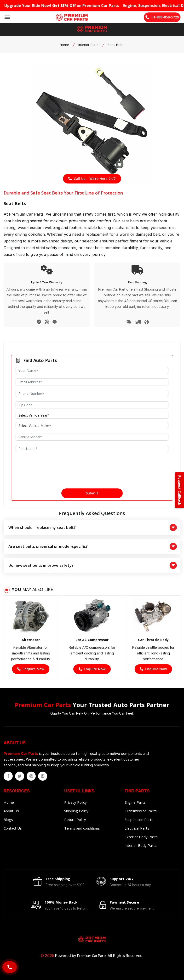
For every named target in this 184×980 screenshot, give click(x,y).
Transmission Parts (141, 810)
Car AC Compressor (92, 639)
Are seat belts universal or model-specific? (92, 546)
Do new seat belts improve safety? (92, 565)
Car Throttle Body (153, 639)
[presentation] (92, 473)
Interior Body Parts (141, 845)
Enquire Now (30, 669)
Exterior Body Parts (141, 836)
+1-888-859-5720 (162, 17)
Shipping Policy (76, 810)
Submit (92, 493)
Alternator (31, 639)
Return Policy (75, 819)
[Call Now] (9, 967)
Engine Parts (135, 802)
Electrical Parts (137, 828)
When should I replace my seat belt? (92, 527)
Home (64, 44)
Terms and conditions (82, 828)
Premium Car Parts (92, 956)
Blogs (8, 819)
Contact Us (13, 828)
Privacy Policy (75, 802)
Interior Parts (88, 44)
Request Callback (179, 490)
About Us (11, 810)
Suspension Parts (139, 819)
